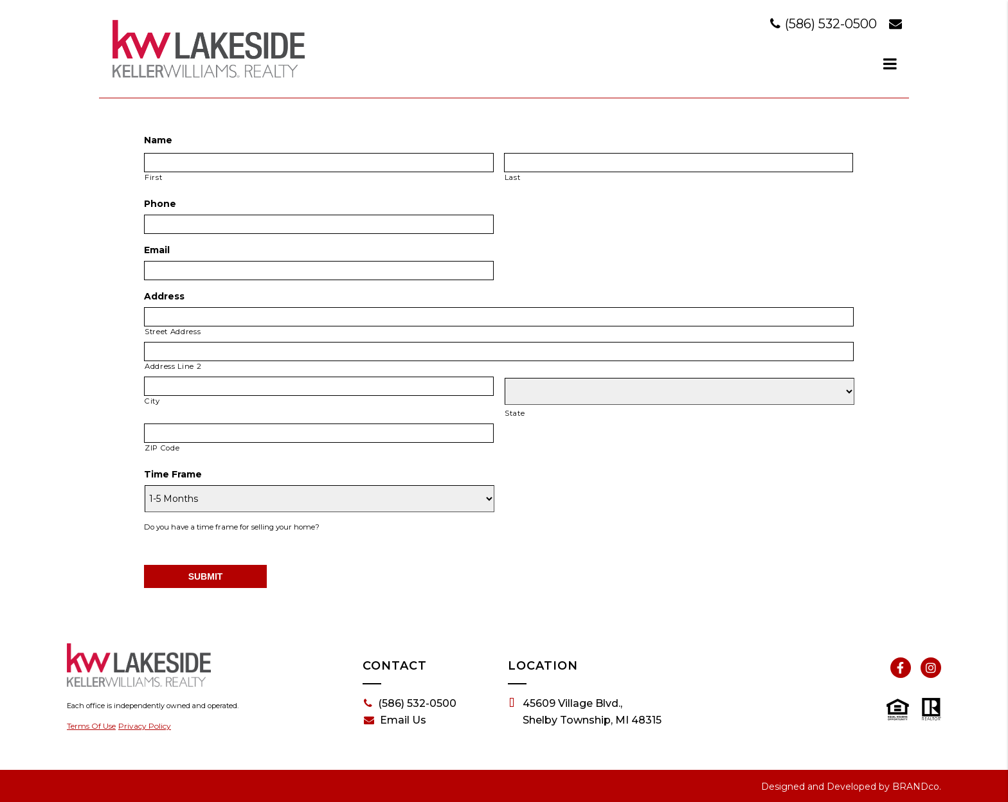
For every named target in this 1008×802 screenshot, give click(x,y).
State (515, 413)
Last (513, 177)
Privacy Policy (144, 726)
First (153, 177)
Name (158, 140)
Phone (160, 203)
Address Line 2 (173, 366)
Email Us (395, 720)
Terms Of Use (91, 726)
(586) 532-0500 (825, 23)
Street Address (173, 331)
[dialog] (890, 63)
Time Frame (173, 474)
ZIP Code (162, 447)
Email (157, 250)
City (152, 401)
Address (164, 296)
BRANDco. (916, 786)
